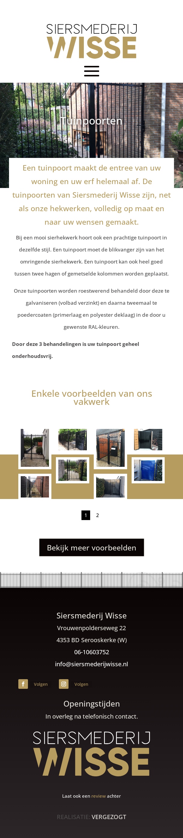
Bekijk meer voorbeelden (91, 547)
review (98, 796)
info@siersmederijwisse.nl (91, 664)
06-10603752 (91, 652)
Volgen (41, 684)
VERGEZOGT (109, 817)
